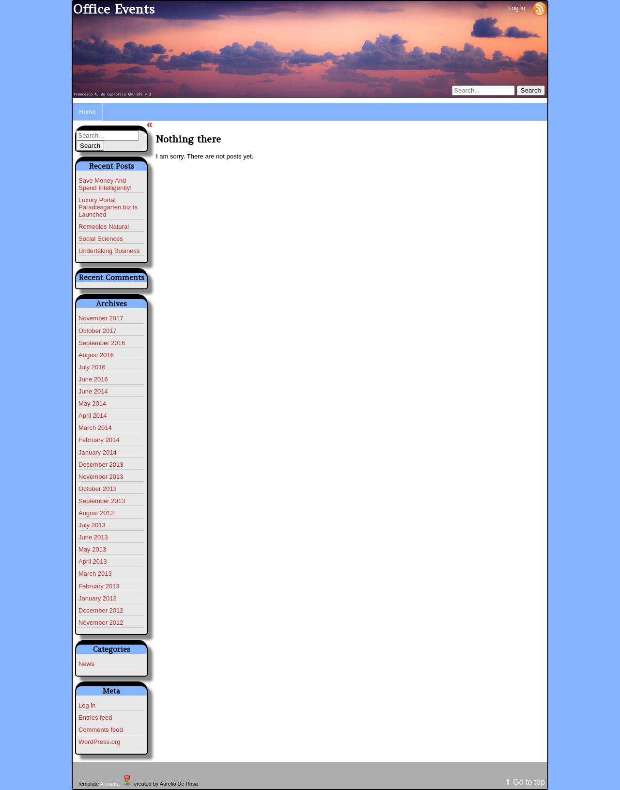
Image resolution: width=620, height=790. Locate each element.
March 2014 (95, 427)
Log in (516, 8)
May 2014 (92, 403)
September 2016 (101, 343)
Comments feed (100, 729)
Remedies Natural (103, 226)
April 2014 (92, 415)
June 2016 (93, 379)
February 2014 (99, 439)
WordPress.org (99, 741)
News (86, 663)
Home (87, 111)
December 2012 (101, 610)
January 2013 (97, 598)
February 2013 (99, 586)
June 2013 (93, 537)
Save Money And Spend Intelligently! (105, 184)
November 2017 (101, 318)
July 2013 (92, 525)
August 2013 (96, 513)
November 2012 (101, 622)
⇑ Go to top (525, 782)
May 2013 (92, 549)
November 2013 (101, 476)
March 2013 (95, 573)
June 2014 (93, 391)
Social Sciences (100, 238)
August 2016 (96, 355)
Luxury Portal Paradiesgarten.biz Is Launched (108, 207)
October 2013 (97, 488)
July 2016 (92, 367)
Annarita (109, 784)
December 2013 (101, 464)
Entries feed (95, 717)
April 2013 (92, 561)
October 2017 (97, 330)
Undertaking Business (109, 250)
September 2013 (101, 501)
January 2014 (97, 452)
